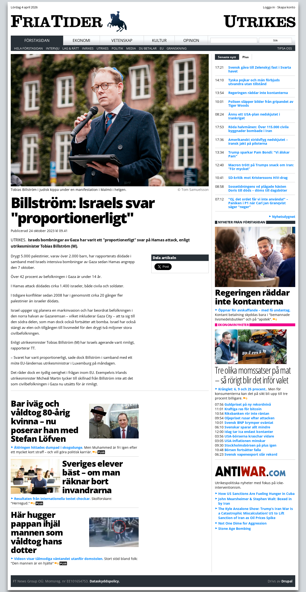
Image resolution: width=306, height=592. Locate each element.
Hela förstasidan (28, 48)
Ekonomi (81, 40)
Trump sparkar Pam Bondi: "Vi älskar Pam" (259, 154)
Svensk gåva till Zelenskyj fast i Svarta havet (259, 69)
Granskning (176, 48)
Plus (245, 57)
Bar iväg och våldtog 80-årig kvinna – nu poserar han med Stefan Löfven (44, 421)
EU (162, 48)
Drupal (286, 581)
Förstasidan (36, 40)
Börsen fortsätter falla (242, 450)
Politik (117, 48)
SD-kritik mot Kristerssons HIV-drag (258, 177)
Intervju (52, 48)
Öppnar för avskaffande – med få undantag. (254, 310)
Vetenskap (121, 40)
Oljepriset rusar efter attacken (249, 418)
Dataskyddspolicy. (105, 581)
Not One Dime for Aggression (242, 523)
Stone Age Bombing (234, 528)
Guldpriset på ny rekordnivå (247, 404)
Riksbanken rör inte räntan (246, 413)
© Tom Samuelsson (193, 189)
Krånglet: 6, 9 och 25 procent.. (242, 389)
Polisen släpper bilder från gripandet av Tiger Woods (260, 103)
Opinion (191, 40)
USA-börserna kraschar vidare (249, 436)
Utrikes (103, 48)
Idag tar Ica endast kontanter (248, 431)
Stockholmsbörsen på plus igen (250, 445)
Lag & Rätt (70, 48)
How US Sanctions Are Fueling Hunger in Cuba (256, 493)
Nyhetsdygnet (283, 216)
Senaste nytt (228, 56)
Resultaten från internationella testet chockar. (52, 498)
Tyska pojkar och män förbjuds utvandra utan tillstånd (254, 82)
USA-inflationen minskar (244, 440)
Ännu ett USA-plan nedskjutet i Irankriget (254, 116)
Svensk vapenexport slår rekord (250, 454)
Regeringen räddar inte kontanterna (258, 92)
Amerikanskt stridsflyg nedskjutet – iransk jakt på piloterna (258, 141)
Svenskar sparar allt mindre (247, 427)
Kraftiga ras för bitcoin (243, 409)
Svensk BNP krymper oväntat (248, 422)
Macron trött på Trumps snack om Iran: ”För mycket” (261, 167)
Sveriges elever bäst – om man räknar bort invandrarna (92, 476)
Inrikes (87, 48)
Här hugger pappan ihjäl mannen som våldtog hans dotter (37, 532)
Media (131, 48)
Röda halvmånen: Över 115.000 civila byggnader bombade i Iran (258, 129)
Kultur (159, 40)
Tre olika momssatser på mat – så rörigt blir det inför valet (253, 375)
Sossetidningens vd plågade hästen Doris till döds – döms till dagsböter (257, 188)
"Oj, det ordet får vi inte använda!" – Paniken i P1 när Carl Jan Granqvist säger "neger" (258, 203)
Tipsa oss (284, 48)
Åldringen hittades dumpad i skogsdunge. (48, 447)
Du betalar (148, 48)
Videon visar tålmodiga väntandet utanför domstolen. (58, 558)
